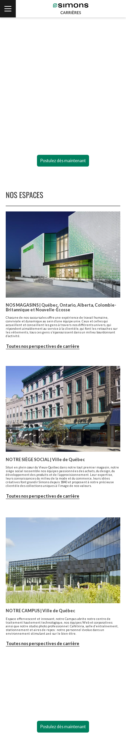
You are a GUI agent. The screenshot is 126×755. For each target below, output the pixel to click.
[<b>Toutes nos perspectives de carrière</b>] (43, 643)
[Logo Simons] (63, 36)
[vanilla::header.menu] (8, 8)
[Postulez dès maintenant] (63, 161)
